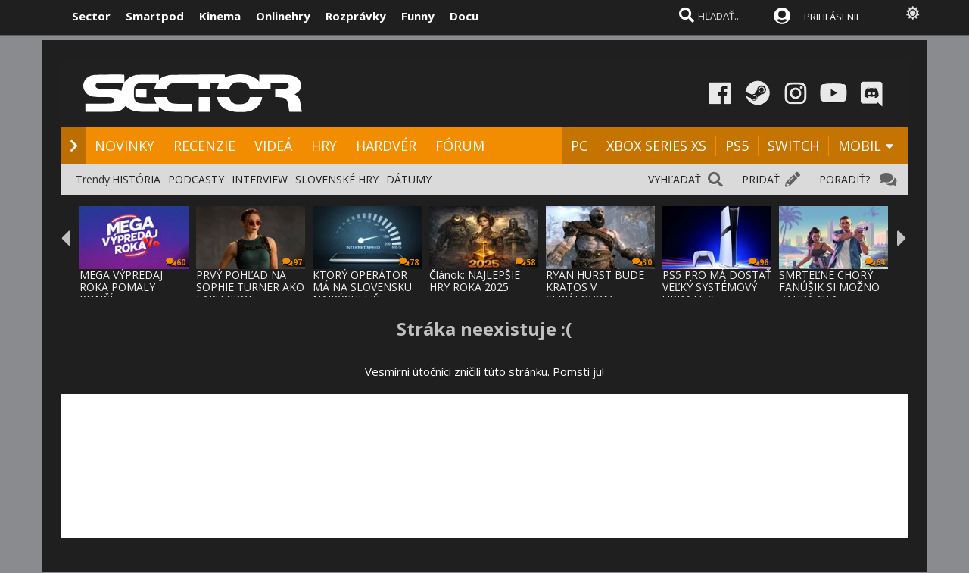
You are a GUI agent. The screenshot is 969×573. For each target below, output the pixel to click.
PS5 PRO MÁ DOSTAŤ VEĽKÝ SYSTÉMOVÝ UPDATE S (716, 287)
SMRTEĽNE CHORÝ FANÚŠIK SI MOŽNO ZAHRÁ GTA (829, 287)
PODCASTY (196, 179)
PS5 (737, 145)
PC (579, 145)
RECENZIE (204, 145)
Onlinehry (283, 15)
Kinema (220, 15)
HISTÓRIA (136, 179)
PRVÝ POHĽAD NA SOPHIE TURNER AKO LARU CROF (250, 287)
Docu (464, 15)
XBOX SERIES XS (656, 145)
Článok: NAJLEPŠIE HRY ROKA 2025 (474, 281)
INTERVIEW (260, 179)
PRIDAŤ (761, 179)
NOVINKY (124, 145)
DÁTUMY (409, 179)
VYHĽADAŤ (674, 179)
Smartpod (155, 15)
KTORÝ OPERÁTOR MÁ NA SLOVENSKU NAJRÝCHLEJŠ (362, 287)
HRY (324, 145)
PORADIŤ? (844, 179)
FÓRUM (459, 145)
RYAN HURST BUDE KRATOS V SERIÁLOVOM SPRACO (595, 293)
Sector (91, 15)
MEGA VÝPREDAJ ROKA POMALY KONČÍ (121, 287)
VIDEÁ (273, 145)
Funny (418, 15)
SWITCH (793, 145)
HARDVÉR (386, 145)
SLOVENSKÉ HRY (337, 179)
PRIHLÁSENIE (833, 16)
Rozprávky (356, 15)
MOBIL (859, 145)
